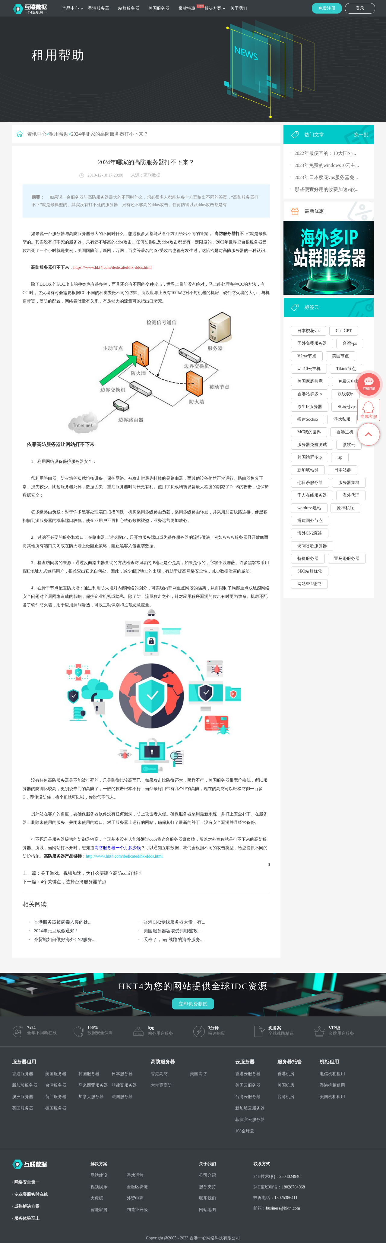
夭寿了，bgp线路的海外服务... (174, 939)
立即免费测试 (193, 1003)
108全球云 (244, 1131)
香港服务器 (98, 8)
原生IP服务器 (309, 406)
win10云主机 (309, 368)
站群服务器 (128, 8)
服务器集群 (348, 482)
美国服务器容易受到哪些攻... (172, 930)
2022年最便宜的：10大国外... (325, 153)
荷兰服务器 (55, 1096)
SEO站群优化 (309, 571)
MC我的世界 (309, 432)
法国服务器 (122, 1096)
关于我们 (238, 8)
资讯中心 (36, 134)
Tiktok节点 (346, 368)
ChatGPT (344, 330)
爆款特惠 (187, 8)
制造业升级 (137, 1209)
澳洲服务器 (22, 1096)
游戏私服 (342, 419)
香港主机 (345, 432)
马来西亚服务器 (93, 1085)
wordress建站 (309, 508)
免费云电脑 (348, 381)
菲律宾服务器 (124, 1085)
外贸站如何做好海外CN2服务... (65, 939)
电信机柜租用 (332, 1074)
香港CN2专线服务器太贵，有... (174, 922)
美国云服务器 (248, 1085)
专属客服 (368, 416)
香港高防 (159, 1074)
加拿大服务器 (91, 1096)
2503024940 (289, 1176)
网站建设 (98, 1175)
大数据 (96, 1198)
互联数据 (152, 175)
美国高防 (198, 1074)
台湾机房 (285, 1096)
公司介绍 (207, 1175)
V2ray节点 (306, 356)
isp (339, 457)
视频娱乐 (98, 1187)
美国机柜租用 (332, 1096)
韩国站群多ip (309, 457)
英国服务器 (22, 1108)
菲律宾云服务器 (250, 1119)
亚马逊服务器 (346, 558)
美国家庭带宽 (310, 381)
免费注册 (326, 8)
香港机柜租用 (332, 1085)
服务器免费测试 (312, 444)
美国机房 (285, 1085)
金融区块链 (137, 1187)
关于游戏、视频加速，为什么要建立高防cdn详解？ (91, 873)
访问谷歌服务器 (312, 546)
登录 (360, 8)
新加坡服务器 (24, 1085)
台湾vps (350, 343)
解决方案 (212, 8)
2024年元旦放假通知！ (56, 930)
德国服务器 (55, 1108)
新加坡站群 (307, 470)
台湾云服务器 (248, 1096)
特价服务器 (307, 558)
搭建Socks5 (307, 419)
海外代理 (351, 495)
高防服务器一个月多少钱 (117, 848)
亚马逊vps (347, 406)
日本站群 (342, 470)
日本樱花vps (308, 330)
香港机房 (285, 1074)
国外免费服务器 (312, 343)
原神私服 (345, 508)
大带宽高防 (161, 1085)
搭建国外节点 (310, 520)
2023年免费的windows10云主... (327, 165)
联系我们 (207, 1198)
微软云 (349, 444)
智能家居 (98, 1209)
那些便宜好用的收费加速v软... (327, 189)
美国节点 (340, 356)
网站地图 (207, 1209)
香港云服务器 (248, 1074)
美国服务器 (158, 8)
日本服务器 (122, 1074)
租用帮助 (58, 134)
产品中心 (70, 8)
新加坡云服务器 (250, 1108)
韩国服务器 (89, 1074)
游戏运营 (135, 1175)
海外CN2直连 (309, 533)
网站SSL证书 (309, 584)
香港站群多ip (309, 394)
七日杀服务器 (310, 482)
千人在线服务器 (312, 495)
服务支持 (207, 1187)
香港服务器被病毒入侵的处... (62, 922)
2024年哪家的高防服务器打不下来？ (109, 134)
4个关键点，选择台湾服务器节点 (73, 881)
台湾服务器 (55, 1085)
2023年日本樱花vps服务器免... (326, 177)
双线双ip (345, 394)
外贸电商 (135, 1198)
